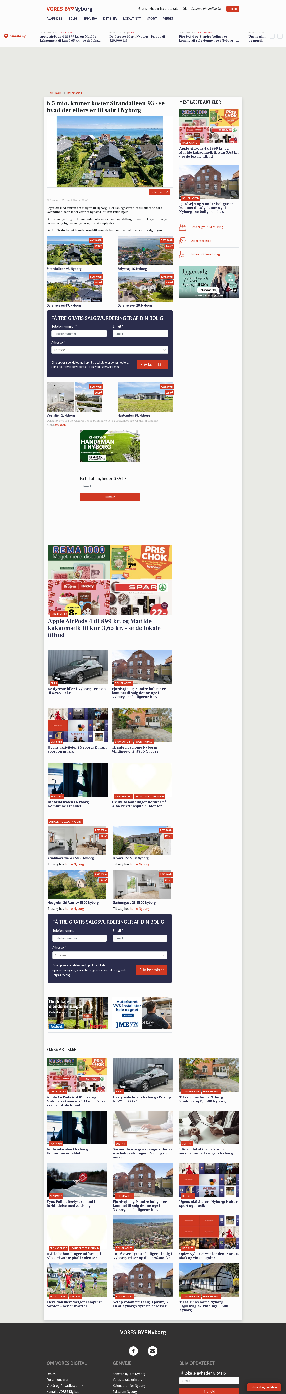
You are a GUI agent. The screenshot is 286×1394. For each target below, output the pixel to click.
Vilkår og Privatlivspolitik (65, 1385)
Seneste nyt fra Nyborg (129, 1373)
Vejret (168, 18)
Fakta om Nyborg (125, 1391)
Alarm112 (54, 18)
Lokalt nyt (132, 18)
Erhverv (90, 18)
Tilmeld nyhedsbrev (264, 1387)
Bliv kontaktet (152, 364)
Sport (152, 18)
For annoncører (57, 1379)
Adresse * (58, 342)
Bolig (73, 18)
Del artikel (159, 192)
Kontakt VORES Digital (63, 1391)
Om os (51, 1373)
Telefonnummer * (64, 326)
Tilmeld (233, 8)
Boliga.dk (60, 425)
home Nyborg (74, 864)
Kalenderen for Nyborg (129, 1385)
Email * (118, 326)
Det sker (110, 18)
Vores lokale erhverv (127, 1379)
